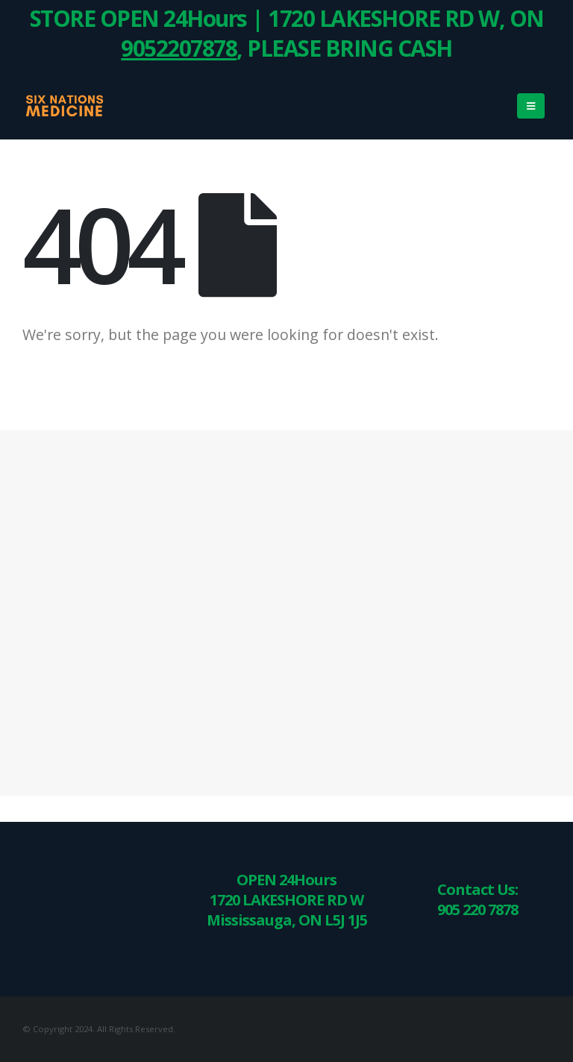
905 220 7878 (477, 909)
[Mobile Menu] (531, 106)
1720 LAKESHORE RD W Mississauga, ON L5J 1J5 (287, 910)
